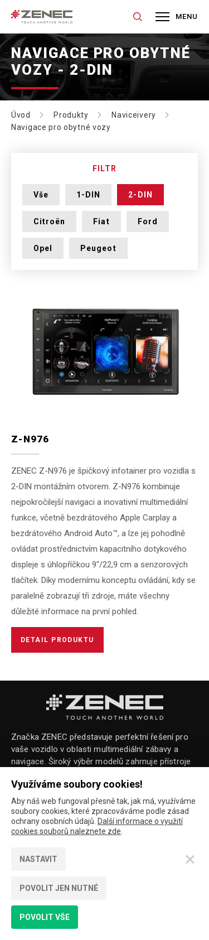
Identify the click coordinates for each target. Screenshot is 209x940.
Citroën (49, 221)
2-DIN (140, 194)
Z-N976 (30, 439)
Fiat (101, 221)
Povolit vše (45, 917)
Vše (40, 194)
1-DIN (88, 194)
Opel (42, 248)
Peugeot (98, 248)
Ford (148, 221)
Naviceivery (133, 114)
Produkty (71, 114)
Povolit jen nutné (59, 888)
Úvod (21, 114)
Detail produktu (57, 640)
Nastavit (38, 859)
